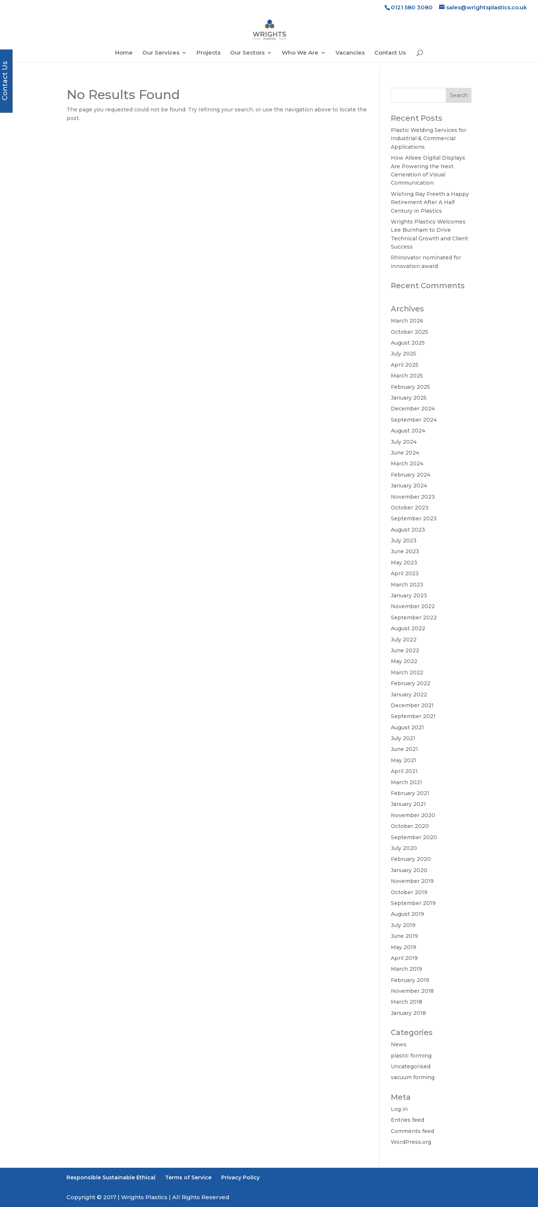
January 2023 (409, 595)
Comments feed (412, 1131)
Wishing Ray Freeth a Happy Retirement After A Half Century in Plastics (430, 202)
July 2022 (404, 639)
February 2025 (410, 387)
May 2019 (403, 947)
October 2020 (410, 826)
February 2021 (410, 793)
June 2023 (405, 551)
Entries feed (407, 1120)
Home (124, 53)
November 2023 (413, 496)
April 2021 (404, 771)
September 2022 (414, 617)
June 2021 (404, 749)
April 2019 (404, 958)
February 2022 (410, 683)
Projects (208, 53)
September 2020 (414, 837)
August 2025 (408, 342)
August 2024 (408, 430)
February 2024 (410, 474)
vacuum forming (413, 1077)
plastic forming (411, 1055)
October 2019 (409, 892)
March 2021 (406, 782)
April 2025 (404, 364)
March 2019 (406, 969)
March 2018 (406, 1001)
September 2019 (413, 903)
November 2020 (413, 815)
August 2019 (407, 914)
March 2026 (407, 320)
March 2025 (407, 375)
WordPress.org (411, 1142)
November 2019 (412, 881)
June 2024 (405, 452)
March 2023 (407, 584)
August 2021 (407, 727)
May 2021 (403, 760)
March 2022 (407, 672)
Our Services (160, 53)
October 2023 (410, 507)
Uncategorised (410, 1066)
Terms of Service (188, 1177)
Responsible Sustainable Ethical (111, 1177)
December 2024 (413, 408)
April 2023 (405, 573)
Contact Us (390, 53)
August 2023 (408, 529)
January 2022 (409, 694)
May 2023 (404, 562)
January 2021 (408, 804)
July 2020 (404, 848)
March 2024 (407, 463)
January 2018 (408, 1013)
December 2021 (412, 705)
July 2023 (404, 540)
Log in (399, 1109)
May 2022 (404, 661)
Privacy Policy (240, 1177)
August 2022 (408, 628)
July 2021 (403, 738)
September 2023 (414, 518)
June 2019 (404, 936)
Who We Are (300, 53)
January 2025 (409, 397)
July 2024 (404, 441)
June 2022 (405, 650)
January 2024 (409, 485)
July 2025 (403, 353)
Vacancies (350, 53)
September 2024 (414, 419)
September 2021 (413, 716)
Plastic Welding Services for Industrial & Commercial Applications (428, 138)
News (398, 1044)
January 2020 (409, 870)
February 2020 (411, 859)
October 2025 (409, 332)
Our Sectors (247, 53)
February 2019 (410, 980)
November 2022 (413, 606)
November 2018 (412, 991)
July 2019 (403, 925)
